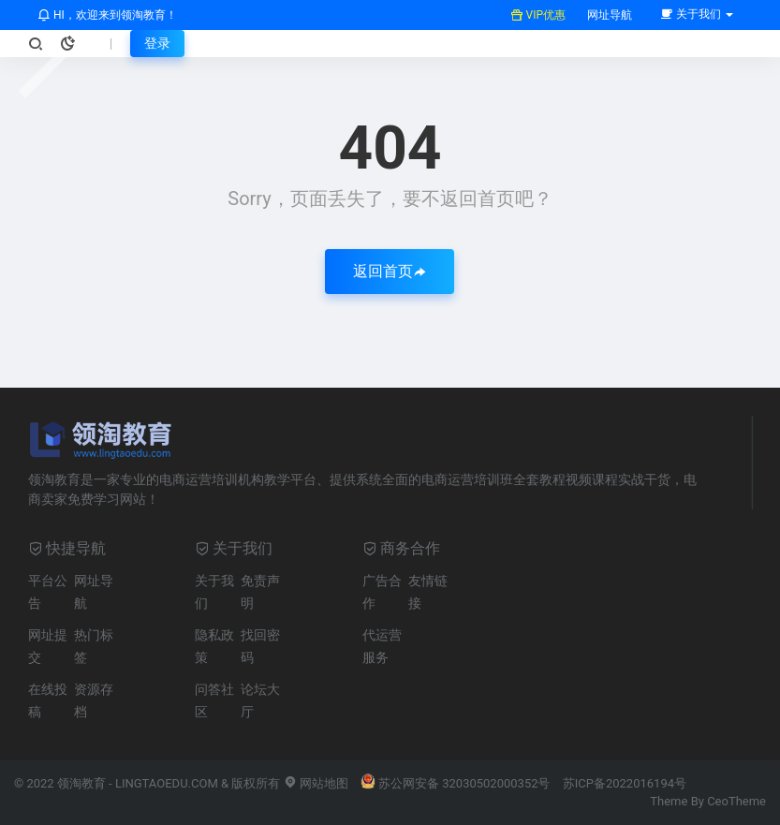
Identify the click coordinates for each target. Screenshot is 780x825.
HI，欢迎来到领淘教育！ (107, 15)
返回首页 (389, 271)
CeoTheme (736, 801)
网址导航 (608, 15)
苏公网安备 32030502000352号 (456, 783)
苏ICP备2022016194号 (624, 783)
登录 (157, 43)
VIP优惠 (538, 15)
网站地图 (316, 783)
